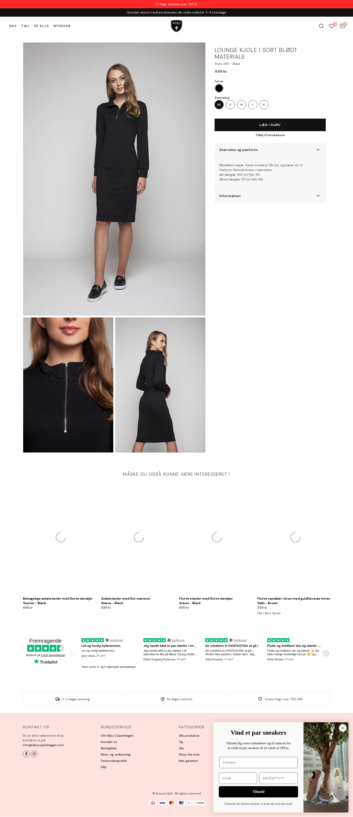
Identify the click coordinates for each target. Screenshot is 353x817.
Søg (321, 26)
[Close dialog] (343, 728)
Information (230, 196)
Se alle (41, 26)
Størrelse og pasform (238, 149)
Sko (13, 26)
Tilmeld (258, 792)
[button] (270, 150)
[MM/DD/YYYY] (278, 778)
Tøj (25, 26)
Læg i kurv (270, 125)
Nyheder (62, 26)
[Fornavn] (258, 762)
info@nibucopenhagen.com (43, 745)
